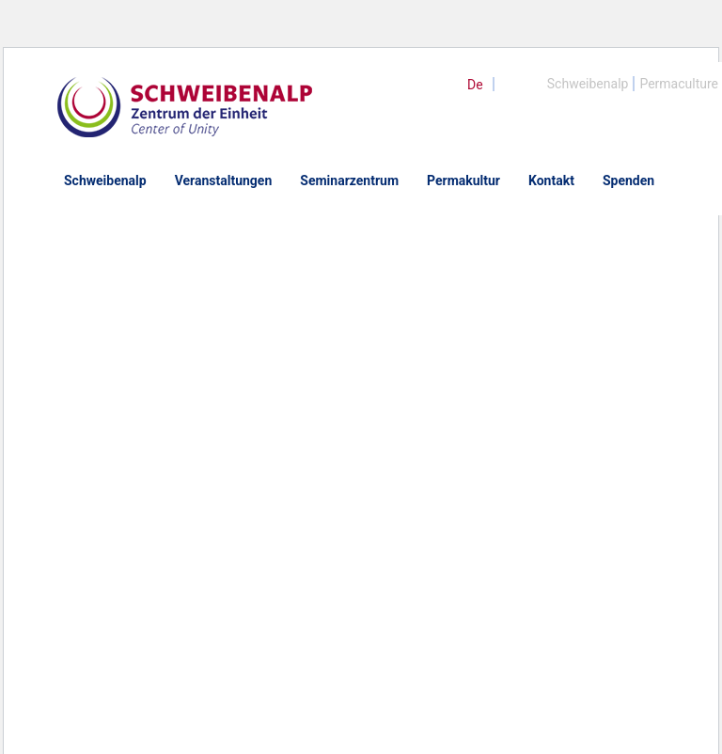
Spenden (628, 180)
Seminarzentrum (349, 180)
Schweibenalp (588, 83)
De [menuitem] (475, 84)
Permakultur (463, 180)
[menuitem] (475, 84)
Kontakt (551, 180)
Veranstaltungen (224, 180)
